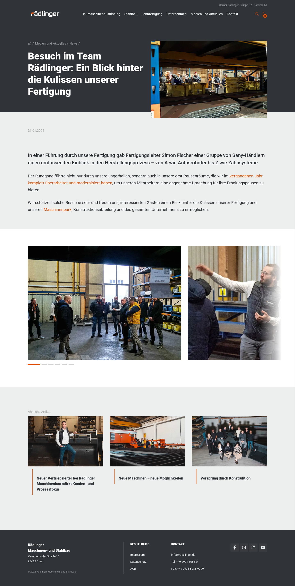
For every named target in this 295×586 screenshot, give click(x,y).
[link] (45, 14)
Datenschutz (138, 561)
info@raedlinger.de (183, 554)
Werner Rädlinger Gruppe (235, 5)
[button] (101, 14)
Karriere (260, 5)
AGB (133, 568)
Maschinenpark (57, 209)
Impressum (137, 554)
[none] (264, 14)
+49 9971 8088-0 (187, 561)
